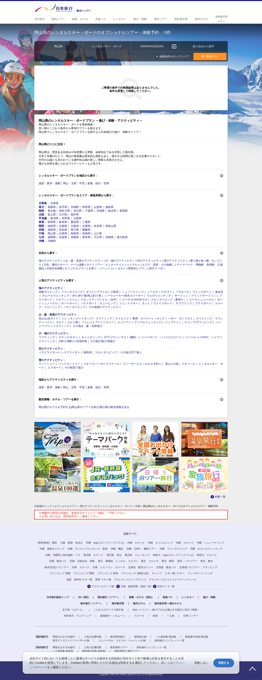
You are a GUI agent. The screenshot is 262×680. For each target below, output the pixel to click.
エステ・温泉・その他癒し (158, 264)
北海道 (43, 203)
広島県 (63, 233)
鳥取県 (75, 233)
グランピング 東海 (108, 573)
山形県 (98, 207)
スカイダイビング (106, 352)
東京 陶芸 (168, 561)
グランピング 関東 (60, 573)
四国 (41, 229)
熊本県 (86, 237)
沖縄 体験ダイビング (52, 548)
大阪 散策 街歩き (71, 542)
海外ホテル (139, 603)
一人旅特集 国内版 (166, 636)
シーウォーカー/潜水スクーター (124, 295)
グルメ (136, 264)
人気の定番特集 (92, 636)
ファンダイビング (72, 291)
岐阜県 (63, 222)
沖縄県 (52, 240)
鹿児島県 (122, 237)
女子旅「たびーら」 (73, 609)
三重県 (86, 222)
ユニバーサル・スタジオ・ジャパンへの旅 (122, 640)
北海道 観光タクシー (140, 567)
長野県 (66, 218)
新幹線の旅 (140, 636)
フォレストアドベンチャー (98, 322)
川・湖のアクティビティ (120, 260)
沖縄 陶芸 (117, 548)
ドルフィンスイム (66, 299)
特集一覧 (220, 496)
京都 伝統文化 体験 (82, 561)
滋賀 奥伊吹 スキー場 (79, 579)
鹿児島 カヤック (93, 555)
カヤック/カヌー (68, 337)
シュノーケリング (133, 291)
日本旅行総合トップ (58, 597)
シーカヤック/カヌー (159, 291)
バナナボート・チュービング (98, 303)
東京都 (52, 210)
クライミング (104, 318)
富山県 (52, 214)
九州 (41, 237)
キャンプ (157, 573)
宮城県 (75, 207)
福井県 (75, 214)
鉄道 (155, 615)
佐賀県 (63, 237)
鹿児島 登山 (114, 555)
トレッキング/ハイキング (77, 318)
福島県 (109, 207)
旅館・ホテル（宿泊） (141, 597)
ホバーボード (69, 303)
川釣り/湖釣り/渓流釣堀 (72, 341)
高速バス (168, 597)
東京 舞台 (206, 561)
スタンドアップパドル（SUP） (100, 299)
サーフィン (181, 295)
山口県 (98, 233)
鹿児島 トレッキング (137, 555)
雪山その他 (171, 363)
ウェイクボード (162, 303)
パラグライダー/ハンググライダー (59, 352)
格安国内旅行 (117, 636)
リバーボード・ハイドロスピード (161, 337)
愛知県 (75, 222)
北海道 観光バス (166, 567)
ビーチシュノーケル (201, 299)
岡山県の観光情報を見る (114, 407)
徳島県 (52, 229)
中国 (41, 233)
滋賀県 (52, 225)
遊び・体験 (209, 597)
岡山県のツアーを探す (85, 407)
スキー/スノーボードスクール (101, 363)
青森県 (52, 207)
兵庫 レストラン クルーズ (109, 567)
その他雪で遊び (73, 367)
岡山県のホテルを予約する (55, 407)
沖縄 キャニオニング (160, 542)
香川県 (75, 229)
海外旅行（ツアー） (91, 603)
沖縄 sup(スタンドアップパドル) (105, 542)
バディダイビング (74, 307)
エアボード (54, 367)
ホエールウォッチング (55, 295)
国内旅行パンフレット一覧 (169, 640)
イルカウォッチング (159, 295)
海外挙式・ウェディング (77, 615)
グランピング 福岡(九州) (134, 573)
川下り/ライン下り (115, 337)
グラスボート (203, 303)
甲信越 (43, 218)
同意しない (201, 662)
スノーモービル (132, 363)
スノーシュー (47, 363)
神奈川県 (64, 210)
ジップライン (173, 322)
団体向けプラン (137, 268)
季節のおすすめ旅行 (64, 636)
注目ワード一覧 (166, 586)
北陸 (41, 214)
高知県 (63, 229)
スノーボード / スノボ (200, 573)
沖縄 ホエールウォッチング (206, 548)
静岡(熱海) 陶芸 (47, 542)
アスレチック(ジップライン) (130, 579)
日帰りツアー (190, 615)
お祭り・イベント (99, 268)
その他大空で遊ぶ (131, 352)
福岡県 (52, 237)
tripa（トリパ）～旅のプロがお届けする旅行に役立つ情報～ (166, 609)
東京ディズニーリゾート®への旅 (71, 640)
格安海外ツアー (119, 647)
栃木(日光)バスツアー (56, 567)
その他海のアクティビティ (105, 307)
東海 (41, 222)
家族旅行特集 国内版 (196, 636)
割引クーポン (157, 268)
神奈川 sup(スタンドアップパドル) (173, 555)
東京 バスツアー (187, 561)
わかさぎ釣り (153, 363)
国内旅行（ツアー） (109, 597)
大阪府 (75, 225)
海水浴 (219, 291)
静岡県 (52, 222)
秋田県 (86, 207)
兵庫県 (86, 225)
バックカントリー (69, 363)
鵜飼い (134, 337)
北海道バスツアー (189, 567)
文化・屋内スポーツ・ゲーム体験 (64, 264)
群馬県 (124, 210)
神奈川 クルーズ (207, 555)
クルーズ (139, 615)
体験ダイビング (48, 291)
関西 (41, 225)
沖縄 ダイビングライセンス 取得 (88, 548)
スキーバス (188, 363)
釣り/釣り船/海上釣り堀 (87, 295)
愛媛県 (86, 229)
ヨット (146, 303)
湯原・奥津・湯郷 (49, 183)
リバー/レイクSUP (196, 337)
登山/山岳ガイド (48, 318)
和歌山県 (110, 225)
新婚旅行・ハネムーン (112, 615)
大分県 (98, 237)
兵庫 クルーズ (80, 567)
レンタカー (119, 268)
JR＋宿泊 (83, 597)
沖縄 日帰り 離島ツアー (141, 548)
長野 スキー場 (103, 579)
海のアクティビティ (51, 260)
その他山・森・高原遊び (87, 326)
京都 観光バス (58, 561)
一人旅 (170, 615)
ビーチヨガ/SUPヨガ (134, 299)
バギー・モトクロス (180, 318)
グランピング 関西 (84, 573)
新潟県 (54, 218)
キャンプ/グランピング (198, 322)
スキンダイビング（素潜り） (168, 299)
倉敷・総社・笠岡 (98, 183)
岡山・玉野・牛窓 (74, 183)
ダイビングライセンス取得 (102, 291)
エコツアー (124, 322)
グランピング (210, 567)
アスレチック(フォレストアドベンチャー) (172, 579)
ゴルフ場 (72, 322)
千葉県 (89, 210)
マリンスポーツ (202, 291)
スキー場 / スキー (174, 573)
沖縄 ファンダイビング (173, 548)
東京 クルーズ (149, 561)
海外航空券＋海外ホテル (168, 603)
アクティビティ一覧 (102, 586)
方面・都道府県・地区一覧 (136, 586)
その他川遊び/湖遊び (102, 341)
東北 (41, 207)
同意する (223, 662)
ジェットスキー (128, 303)
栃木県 (112, 210)
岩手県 (63, 207)
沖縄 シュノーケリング (210, 542)
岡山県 (52, 233)
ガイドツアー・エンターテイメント (108, 264)
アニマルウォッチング (147, 322)
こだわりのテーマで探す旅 (109, 609)
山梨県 (77, 218)
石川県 (63, 214)
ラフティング (47, 337)
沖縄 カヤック (136, 542)
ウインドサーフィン (204, 295)
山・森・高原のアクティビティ (84, 260)
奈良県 (98, 225)
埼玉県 (77, 210)
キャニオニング (91, 337)
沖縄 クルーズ (184, 542)
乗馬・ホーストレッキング (148, 318)
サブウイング (184, 303)
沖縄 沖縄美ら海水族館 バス (62, 555)
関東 (41, 210)
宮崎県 (109, 237)
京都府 (63, 225)
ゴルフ (60, 322)
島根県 (86, 233)
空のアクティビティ (149, 260)
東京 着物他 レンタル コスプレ (118, 561)
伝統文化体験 (54, 268)
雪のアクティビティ (176, 260)
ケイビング (122, 318)
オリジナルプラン (75, 268)
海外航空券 (118, 603)
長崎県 (75, 237)
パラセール (182, 291)
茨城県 (100, 210)
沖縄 (41, 240)
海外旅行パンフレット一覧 (152, 647)
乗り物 (194, 260)
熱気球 (87, 352)
